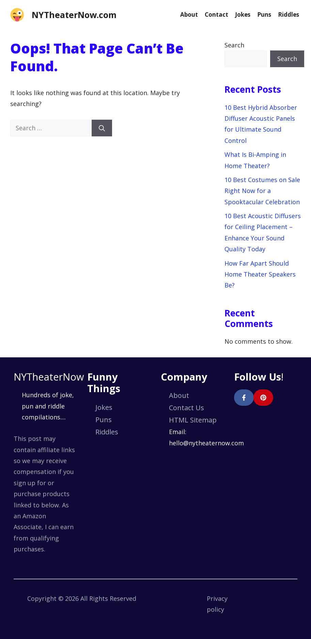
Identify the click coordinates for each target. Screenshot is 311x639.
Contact (216, 14)
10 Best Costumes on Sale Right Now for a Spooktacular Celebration (262, 191)
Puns (264, 14)
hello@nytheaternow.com (206, 443)
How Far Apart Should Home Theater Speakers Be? (260, 274)
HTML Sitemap (193, 420)
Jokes (242, 14)
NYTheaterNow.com (74, 14)
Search (234, 45)
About (189, 14)
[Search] (102, 128)
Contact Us (186, 407)
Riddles (288, 14)
